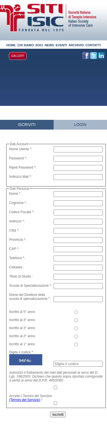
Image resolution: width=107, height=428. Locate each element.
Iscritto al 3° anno (22, 328)
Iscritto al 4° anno (22, 320)
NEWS (49, 45)
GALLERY (17, 55)
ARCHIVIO (76, 45)
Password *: (18, 158)
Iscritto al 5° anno (22, 312)
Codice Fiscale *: (21, 212)
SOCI (39, 45)
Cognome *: (18, 203)
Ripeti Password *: (22, 167)
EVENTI (61, 45)
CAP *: (14, 249)
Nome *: (15, 194)
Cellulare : (16, 267)
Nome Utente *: (20, 149)
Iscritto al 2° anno (22, 336)
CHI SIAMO (25, 45)
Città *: (14, 230)
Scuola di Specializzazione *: (30, 286)
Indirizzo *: (17, 221)
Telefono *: (17, 258)
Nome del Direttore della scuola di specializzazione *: (30, 297)
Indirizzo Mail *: (20, 177)
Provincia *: (17, 240)
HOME (11, 45)
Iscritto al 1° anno (22, 344)
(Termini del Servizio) (24, 400)
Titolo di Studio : (21, 276)
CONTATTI (93, 45)
